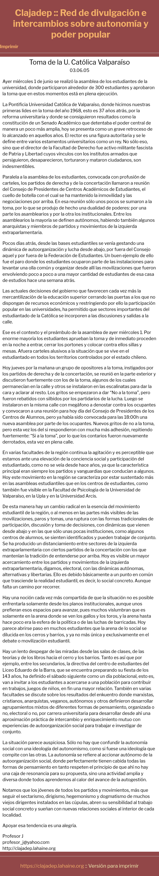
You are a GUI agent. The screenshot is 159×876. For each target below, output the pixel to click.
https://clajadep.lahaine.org (52, 866)
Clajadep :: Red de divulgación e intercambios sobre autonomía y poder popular (80, 23)
